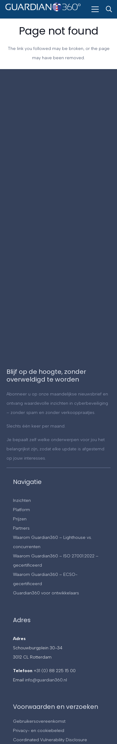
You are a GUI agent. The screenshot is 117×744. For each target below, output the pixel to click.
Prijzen (20, 519)
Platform (21, 509)
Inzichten (22, 500)
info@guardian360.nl (46, 680)
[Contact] (58, 223)
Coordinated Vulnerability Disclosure (50, 739)
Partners (21, 528)
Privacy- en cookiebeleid (38, 730)
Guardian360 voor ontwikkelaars (46, 593)
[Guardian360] (43, 11)
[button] (95, 9)
